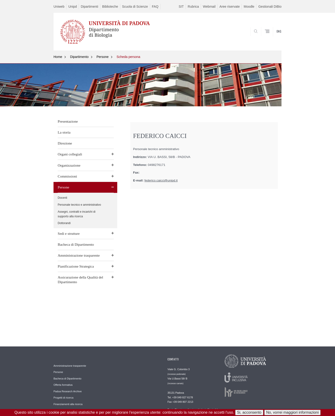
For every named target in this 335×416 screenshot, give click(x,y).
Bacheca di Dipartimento (76, 244)
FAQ (155, 6)
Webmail (209, 6)
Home (58, 57)
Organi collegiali (70, 154)
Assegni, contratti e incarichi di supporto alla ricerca (76, 214)
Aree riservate (229, 6)
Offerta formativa (63, 384)
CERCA (274, 39)
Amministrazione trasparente (79, 255)
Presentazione (68, 121)
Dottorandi (64, 223)
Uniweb (59, 6)
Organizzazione (69, 165)
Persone (103, 57)
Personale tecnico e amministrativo (79, 204)
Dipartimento (79, 57)
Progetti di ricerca (64, 397)
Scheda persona (128, 57)
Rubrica (193, 6)
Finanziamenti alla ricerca (68, 404)
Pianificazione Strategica (76, 266)
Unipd (72, 6)
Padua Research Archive (68, 391)
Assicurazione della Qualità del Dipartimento (80, 279)
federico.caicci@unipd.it (161, 180)
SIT (181, 6)
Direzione (65, 143)
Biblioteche (110, 6)
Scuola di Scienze (135, 6)
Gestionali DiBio (269, 6)
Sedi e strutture (69, 233)
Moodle (249, 6)
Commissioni (67, 176)
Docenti (62, 197)
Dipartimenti (89, 6)
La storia (64, 132)
